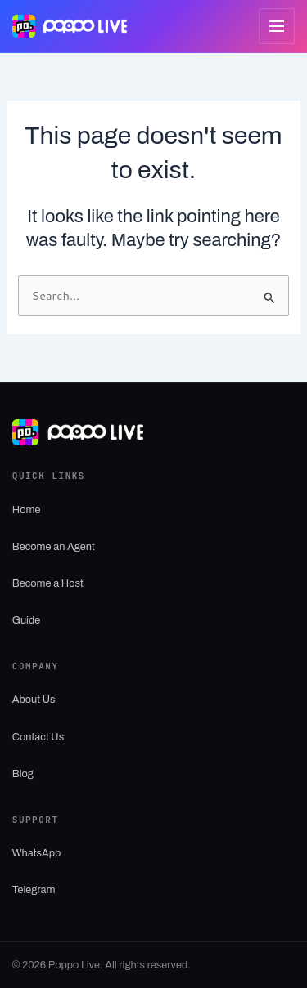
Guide (26, 620)
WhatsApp (36, 853)
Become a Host (48, 583)
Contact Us (38, 737)
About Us (34, 699)
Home (26, 510)
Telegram (34, 890)
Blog (23, 774)
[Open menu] (277, 26)
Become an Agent (53, 546)
